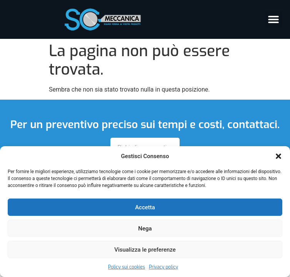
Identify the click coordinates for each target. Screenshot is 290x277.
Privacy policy (163, 267)
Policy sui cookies (126, 267)
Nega (145, 228)
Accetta (145, 207)
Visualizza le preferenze (145, 249)
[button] (278, 156)
